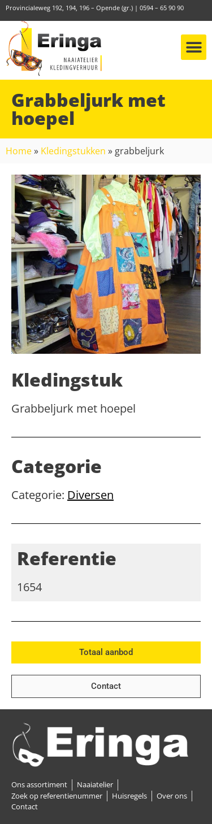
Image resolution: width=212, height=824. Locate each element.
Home (19, 151)
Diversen (90, 494)
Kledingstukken (73, 151)
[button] (193, 47)
